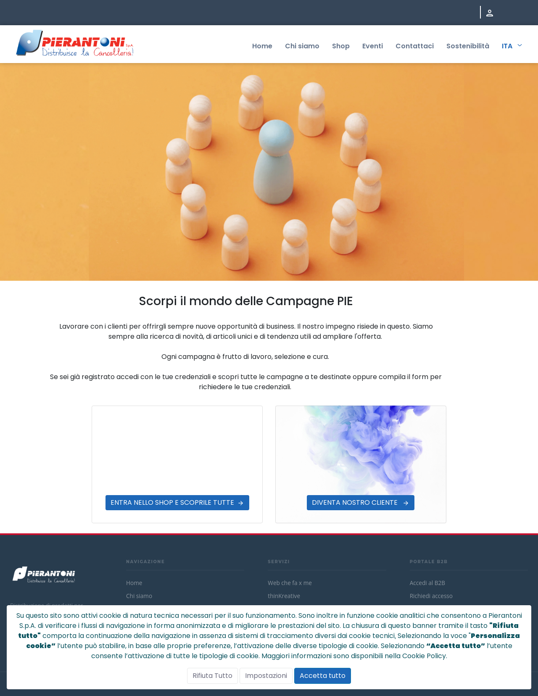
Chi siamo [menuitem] (302, 46)
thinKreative (284, 596)
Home (134, 583)
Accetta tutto (322, 675)
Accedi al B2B (427, 583)
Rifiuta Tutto (212, 675)
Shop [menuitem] (341, 46)
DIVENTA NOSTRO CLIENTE (355, 502)
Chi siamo (139, 596)
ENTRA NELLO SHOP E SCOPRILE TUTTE (172, 502)
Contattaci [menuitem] (415, 46)
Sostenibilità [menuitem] (467, 46)
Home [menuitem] (262, 46)
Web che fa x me (290, 583)
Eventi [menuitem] (372, 46)
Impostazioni (266, 675)
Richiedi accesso (431, 596)
